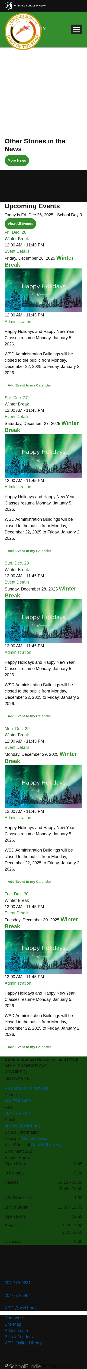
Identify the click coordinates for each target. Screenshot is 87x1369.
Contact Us (15, 1318)
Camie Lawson (36, 1138)
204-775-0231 (18, 1282)
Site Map (13, 1324)
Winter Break (17, 238)
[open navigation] (76, 29)
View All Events (20, 224)
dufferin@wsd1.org (22, 1126)
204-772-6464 (18, 1295)
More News (15, 160)
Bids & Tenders (19, 1336)
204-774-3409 (18, 1101)
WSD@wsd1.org (20, 1308)
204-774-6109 (18, 1113)
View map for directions (26, 1088)
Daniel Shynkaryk (47, 1144)
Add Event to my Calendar (29, 385)
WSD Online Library (23, 1343)
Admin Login (16, 1330)
